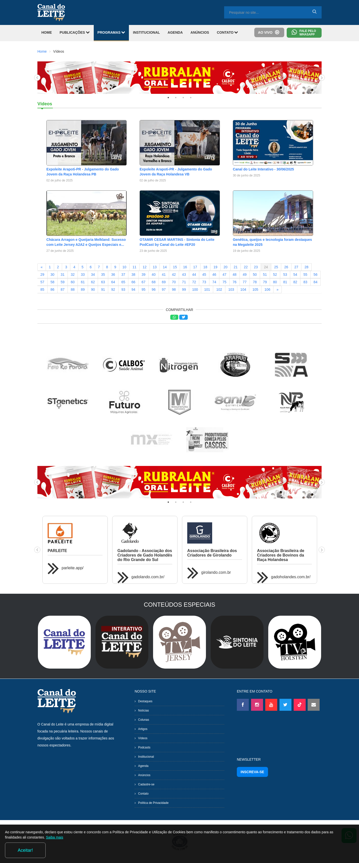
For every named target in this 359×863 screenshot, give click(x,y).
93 (123, 289)
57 (42, 282)
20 (226, 267)
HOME (46, 32)
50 (255, 275)
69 (164, 282)
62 (93, 282)
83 (305, 282)
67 (144, 282)
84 (316, 282)
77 (245, 282)
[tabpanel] (179, 77)
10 (124, 267)
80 (275, 282)
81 (285, 282)
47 (224, 275)
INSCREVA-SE (252, 772)
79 (265, 282)
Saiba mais (84, 852)
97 (164, 289)
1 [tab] (168, 97)
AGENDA (175, 32)
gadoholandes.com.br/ (290, 577)
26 (286, 267)
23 (256, 267)
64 (113, 282)
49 (245, 275)
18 (205, 267)
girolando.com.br (216, 572)
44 (194, 275)
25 (276, 267)
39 (144, 275)
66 (133, 282)
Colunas (143, 719)
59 (63, 282)
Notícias (143, 710)
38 (133, 275)
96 (154, 289)
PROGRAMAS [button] (111, 32)
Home (42, 51)
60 (73, 282)
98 (174, 289)
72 (194, 282)
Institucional (146, 756)
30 (53, 275)
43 (184, 275)
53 (285, 275)
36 (113, 275)
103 (231, 289)
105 (255, 289)
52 (275, 275)
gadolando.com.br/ (148, 577)
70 (174, 282)
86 (53, 289)
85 (42, 289)
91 (103, 289)
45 (204, 275)
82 (295, 282)
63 (103, 282)
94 (133, 289)
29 (42, 275)
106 (267, 289)
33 (83, 275)
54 (295, 275)
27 (296, 267)
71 (184, 282)
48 (235, 275)
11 (135, 267)
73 (204, 282)
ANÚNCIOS (199, 32)
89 (83, 289)
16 (185, 267)
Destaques (145, 701)
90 (93, 289)
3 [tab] (183, 97)
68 (154, 282)
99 (184, 289)
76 (235, 282)
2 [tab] (175, 97)
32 (73, 275)
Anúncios (144, 775)
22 (246, 267)
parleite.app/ (73, 568)
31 (63, 275)
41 (164, 275)
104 (243, 289)
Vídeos (142, 738)
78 (255, 282)
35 (103, 275)
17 (195, 267)
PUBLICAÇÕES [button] (75, 32)
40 (154, 275)
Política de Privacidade (153, 803)
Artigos (142, 729)
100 (195, 289)
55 (305, 275)
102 (219, 289)
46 (214, 275)
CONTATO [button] (227, 32)
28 (306, 267)
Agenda (143, 766)
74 (214, 282)
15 (175, 267)
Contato (143, 793)
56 (316, 275)
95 (144, 289)
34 (93, 275)
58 (53, 282)
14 (165, 267)
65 (123, 282)
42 (174, 275)
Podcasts (144, 747)
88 (73, 289)
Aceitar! (333, 850)
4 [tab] (190, 97)
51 (265, 275)
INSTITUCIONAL (146, 32)
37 (123, 275)
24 (266, 267)
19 (215, 267)
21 (236, 267)
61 (83, 282)
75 (224, 282)
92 (113, 289)
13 (155, 267)
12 (145, 267)
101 (207, 289)
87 (63, 289)
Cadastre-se (146, 784)
